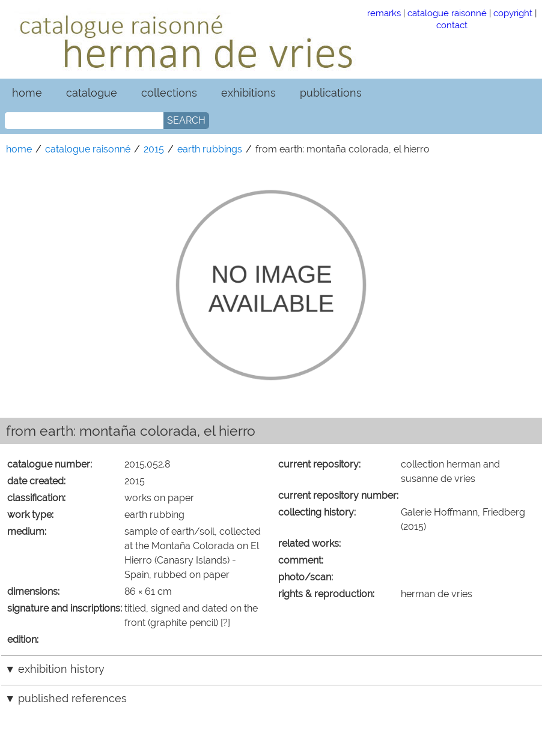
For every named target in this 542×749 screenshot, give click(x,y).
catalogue (91, 92)
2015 (154, 149)
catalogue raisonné (447, 13)
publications (331, 92)
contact (451, 25)
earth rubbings (209, 149)
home (27, 92)
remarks (384, 13)
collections (169, 92)
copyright (512, 13)
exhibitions (248, 92)
